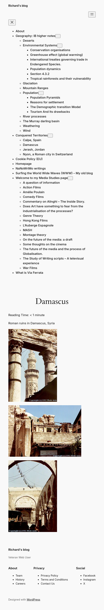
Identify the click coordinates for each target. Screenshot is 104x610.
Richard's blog (18, 5)
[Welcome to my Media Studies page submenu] (70, 178)
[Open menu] (92, 14)
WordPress (33, 599)
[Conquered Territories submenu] (50, 135)
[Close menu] (12, 22)
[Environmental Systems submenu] (59, 45)
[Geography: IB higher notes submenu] (57, 36)
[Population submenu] (41, 93)
